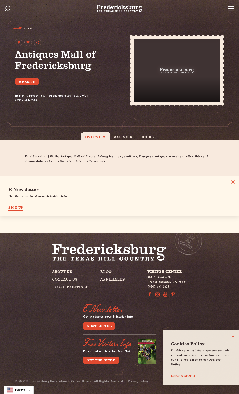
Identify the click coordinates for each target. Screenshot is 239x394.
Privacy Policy (138, 381)
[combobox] (19, 390)
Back (27, 28)
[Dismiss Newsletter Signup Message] (233, 182)
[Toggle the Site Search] (7, 8)
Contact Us (64, 279)
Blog (106, 271)
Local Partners (70, 286)
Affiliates (112, 279)
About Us (62, 271)
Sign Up (15, 207)
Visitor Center (164, 271)
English (16, 390)
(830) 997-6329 (26, 99)
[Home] (119, 8)
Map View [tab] (123, 137)
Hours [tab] (147, 137)
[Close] (233, 336)
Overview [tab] (95, 137)
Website (27, 81)
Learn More (183, 375)
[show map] (18, 42)
